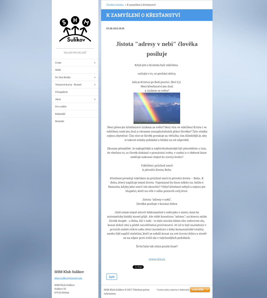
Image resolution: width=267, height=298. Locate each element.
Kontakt (59, 121)
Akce (58, 99)
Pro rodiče (60, 106)
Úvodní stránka (115, 4)
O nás (58, 62)
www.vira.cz (157, 259)
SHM (58, 69)
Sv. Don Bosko (63, 77)
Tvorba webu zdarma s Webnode (173, 289)
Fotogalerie (61, 91)
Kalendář (60, 113)
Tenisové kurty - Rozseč (68, 84)
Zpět (112, 276)
